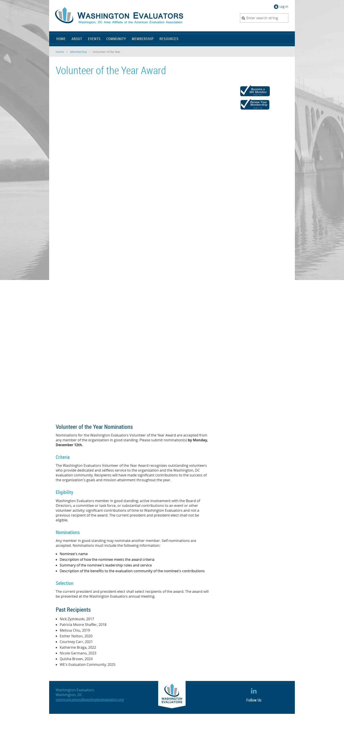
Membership (78, 52)
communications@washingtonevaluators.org (90, 699)
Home (60, 52)
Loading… (126, 250)
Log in (284, 6)
